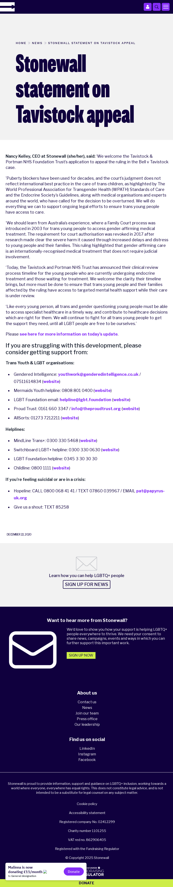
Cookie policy (87, 804)
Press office (87, 719)
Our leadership (87, 724)
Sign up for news (86, 584)
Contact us (87, 702)
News (87, 708)
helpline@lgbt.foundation (85, 399)
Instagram (87, 754)
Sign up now (81, 655)
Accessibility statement (87, 813)
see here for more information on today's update (69, 334)
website (51, 381)
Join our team (87, 713)
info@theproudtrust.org (96, 408)
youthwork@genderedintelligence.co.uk (98, 374)
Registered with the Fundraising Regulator (87, 849)
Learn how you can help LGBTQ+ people (86, 575)
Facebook (87, 760)
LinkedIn (87, 748)
